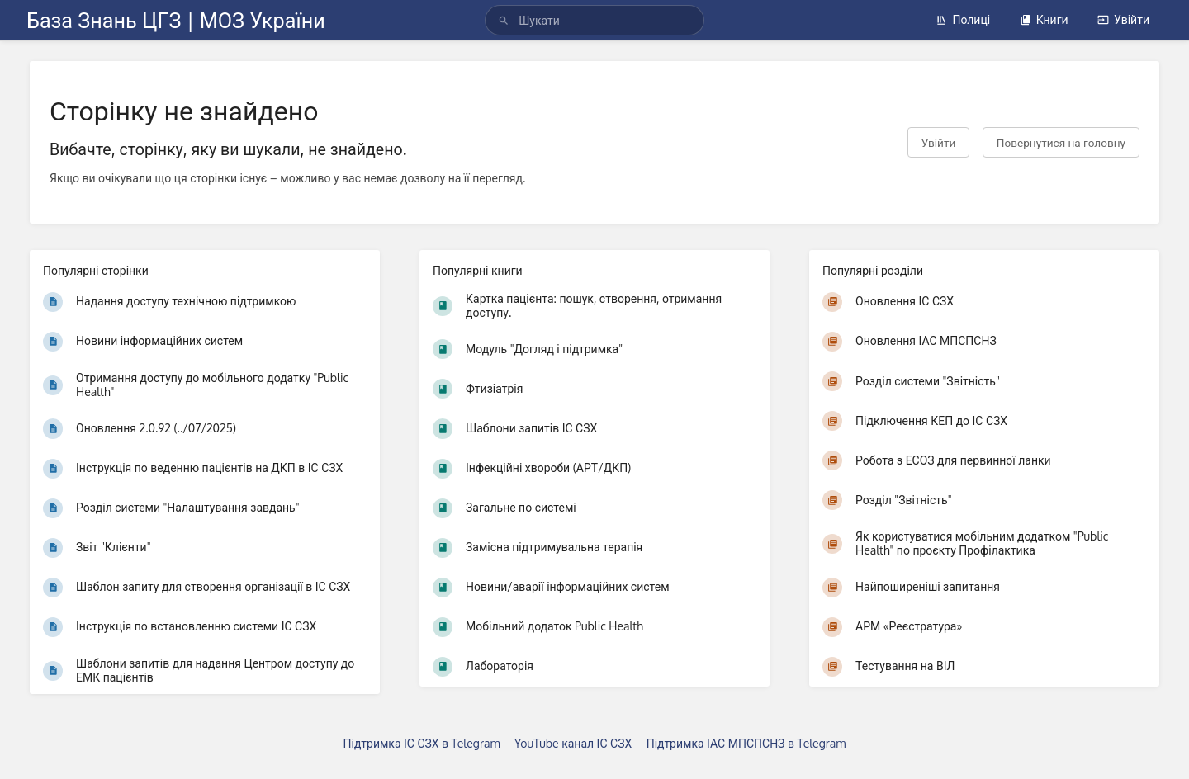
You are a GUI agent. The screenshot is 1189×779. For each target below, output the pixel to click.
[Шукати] (503, 20)
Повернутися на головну (1061, 142)
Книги (1044, 19)
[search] (594, 20)
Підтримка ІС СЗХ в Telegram (421, 743)
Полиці (963, 19)
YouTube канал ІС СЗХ (573, 743)
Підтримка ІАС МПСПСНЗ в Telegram (746, 743)
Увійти (1123, 19)
